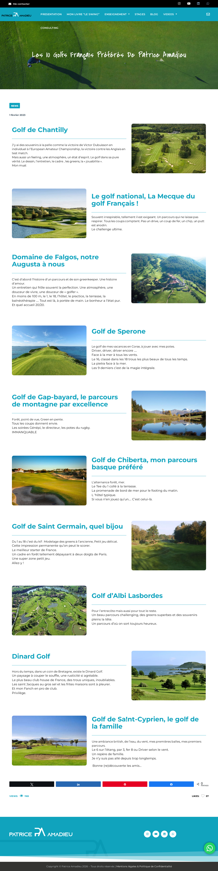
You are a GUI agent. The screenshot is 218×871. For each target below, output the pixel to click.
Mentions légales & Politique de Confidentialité (144, 866)
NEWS (14, 105)
